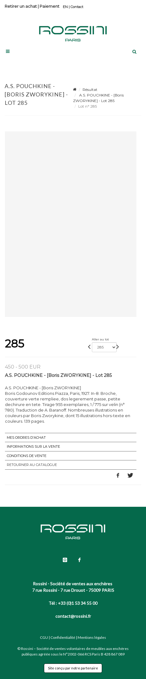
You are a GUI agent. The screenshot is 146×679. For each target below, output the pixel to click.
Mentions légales (92, 637)
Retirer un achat (21, 6)
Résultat (90, 89)
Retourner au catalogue (32, 465)
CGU (44, 637)
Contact (77, 7)
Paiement (49, 6)
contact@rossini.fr (73, 616)
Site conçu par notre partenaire (73, 668)
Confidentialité (62, 637)
